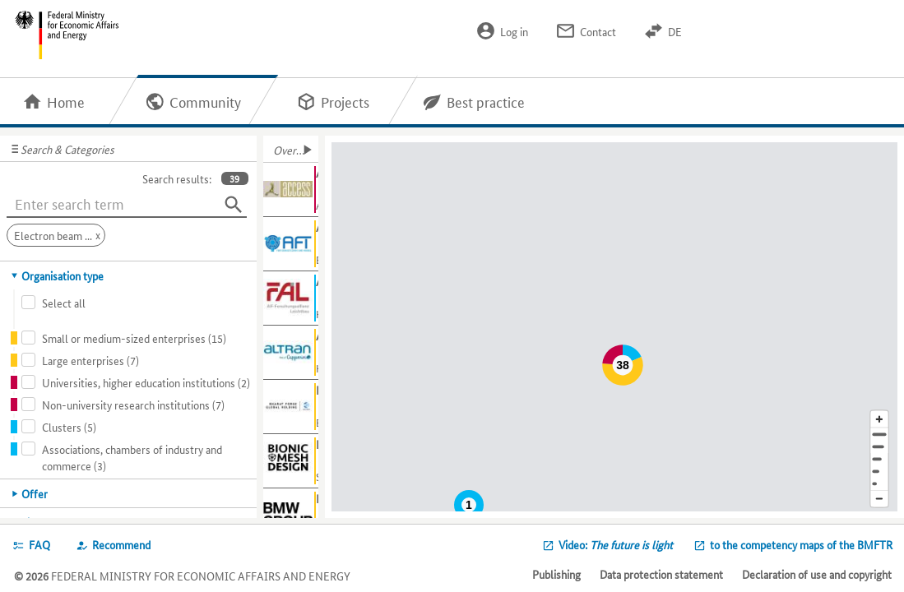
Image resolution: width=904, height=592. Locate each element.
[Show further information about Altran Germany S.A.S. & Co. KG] (290, 353)
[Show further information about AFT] (290, 244)
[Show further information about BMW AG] (290, 515)
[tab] (128, 275)
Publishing (556, 574)
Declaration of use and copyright (817, 574)
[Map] (617, 326)
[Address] (879, 434)
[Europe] (879, 484)
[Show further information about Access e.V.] (290, 190)
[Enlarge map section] (879, 418)
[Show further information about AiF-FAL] (290, 298)
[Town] (879, 447)
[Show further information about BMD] (290, 461)
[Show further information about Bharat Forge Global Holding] (290, 407)
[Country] (879, 471)
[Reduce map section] (879, 499)
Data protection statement (661, 574)
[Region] (879, 459)
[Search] (233, 204)
